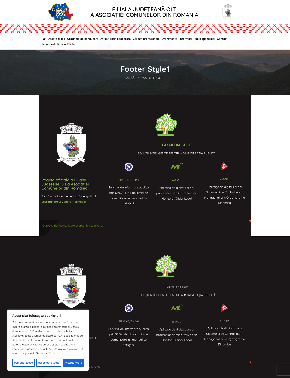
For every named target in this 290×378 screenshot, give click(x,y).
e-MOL (176, 180)
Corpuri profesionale (146, 38)
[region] (48, 340)
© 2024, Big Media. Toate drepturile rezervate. (74, 225)
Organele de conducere (82, 38)
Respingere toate (48, 362)
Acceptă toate (73, 362)
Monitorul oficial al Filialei (58, 44)
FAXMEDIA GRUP (176, 144)
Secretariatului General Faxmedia (64, 201)
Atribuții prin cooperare (115, 38)
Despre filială (56, 38)
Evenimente (169, 38)
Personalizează (23, 362)
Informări (185, 38)
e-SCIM (224, 179)
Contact (222, 38)
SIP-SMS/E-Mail (128, 179)
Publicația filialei (204, 38)
